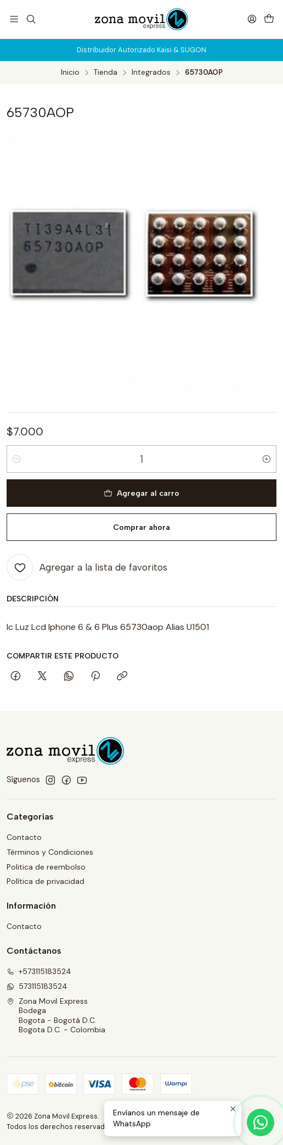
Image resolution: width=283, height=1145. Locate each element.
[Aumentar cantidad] (266, 459)
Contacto (24, 837)
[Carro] (269, 18)
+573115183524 (39, 971)
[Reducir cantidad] (16, 459)
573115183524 (37, 986)
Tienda (105, 72)
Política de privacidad (45, 881)
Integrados (151, 72)
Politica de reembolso (46, 867)
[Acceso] (252, 18)
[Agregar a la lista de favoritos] (87, 567)
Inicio (70, 72)
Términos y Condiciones (50, 852)
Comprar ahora (141, 527)
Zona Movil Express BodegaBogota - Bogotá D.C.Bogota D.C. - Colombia (56, 1015)
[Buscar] (30, 18)
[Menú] (14, 18)
